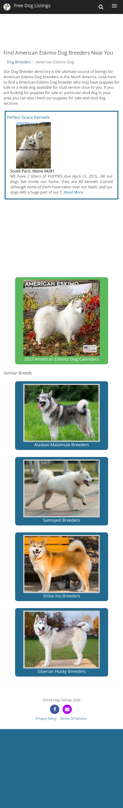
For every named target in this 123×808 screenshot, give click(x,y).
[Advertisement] (61, 30)
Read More (73, 192)
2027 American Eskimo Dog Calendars (61, 321)
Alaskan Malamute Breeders (61, 415)
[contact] (67, 709)
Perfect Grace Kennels (28, 117)
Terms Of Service (73, 718)
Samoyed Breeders (61, 491)
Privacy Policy (46, 718)
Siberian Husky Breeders (61, 642)
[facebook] (54, 709)
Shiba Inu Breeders (61, 567)
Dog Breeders (19, 62)
